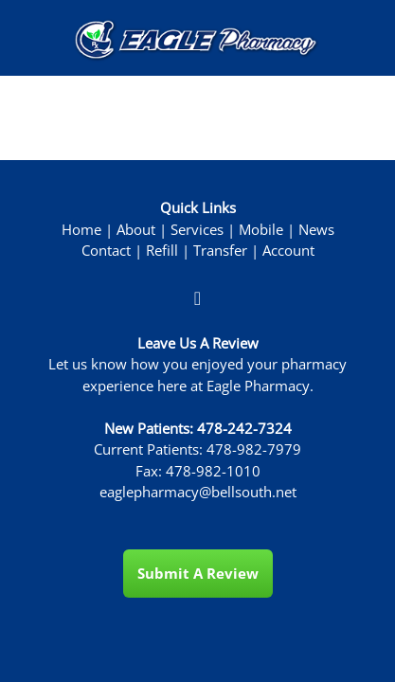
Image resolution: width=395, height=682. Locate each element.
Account (288, 250)
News (316, 230)
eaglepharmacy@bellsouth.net (197, 492)
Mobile (261, 230)
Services (197, 230)
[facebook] (198, 297)
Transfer (220, 250)
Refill (162, 250)
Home (81, 230)
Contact (106, 250)
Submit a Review (198, 573)
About (136, 230)
